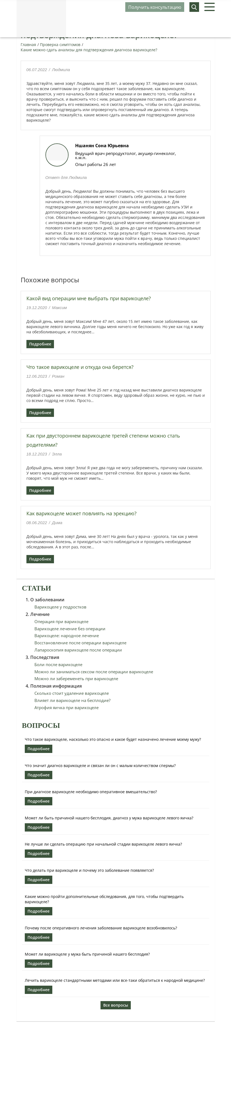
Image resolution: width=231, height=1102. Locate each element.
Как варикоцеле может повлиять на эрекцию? (81, 513)
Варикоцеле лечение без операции (69, 628)
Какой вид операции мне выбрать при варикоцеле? (88, 298)
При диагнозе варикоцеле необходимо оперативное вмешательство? (91, 791)
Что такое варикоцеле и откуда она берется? (80, 367)
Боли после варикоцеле (58, 664)
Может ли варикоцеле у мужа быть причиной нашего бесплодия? (87, 954)
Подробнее (40, 344)
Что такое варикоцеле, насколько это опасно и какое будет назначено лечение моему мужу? (113, 739)
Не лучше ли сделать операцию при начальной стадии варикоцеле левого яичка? (103, 844)
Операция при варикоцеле (61, 621)
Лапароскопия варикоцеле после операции (78, 650)
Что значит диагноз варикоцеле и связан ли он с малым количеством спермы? (100, 765)
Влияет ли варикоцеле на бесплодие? (72, 700)
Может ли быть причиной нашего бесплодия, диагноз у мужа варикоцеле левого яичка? (109, 818)
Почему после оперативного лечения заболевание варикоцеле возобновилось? (101, 928)
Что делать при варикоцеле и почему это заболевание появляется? (89, 870)
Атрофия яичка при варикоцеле (66, 707)
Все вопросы (115, 1005)
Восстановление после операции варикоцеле (80, 642)
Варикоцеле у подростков (60, 607)
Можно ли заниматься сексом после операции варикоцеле (93, 671)
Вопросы (41, 726)
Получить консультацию (154, 7)
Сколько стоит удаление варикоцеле (71, 693)
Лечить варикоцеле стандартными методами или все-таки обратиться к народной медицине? (115, 980)
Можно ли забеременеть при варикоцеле (76, 678)
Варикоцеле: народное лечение (66, 635)
